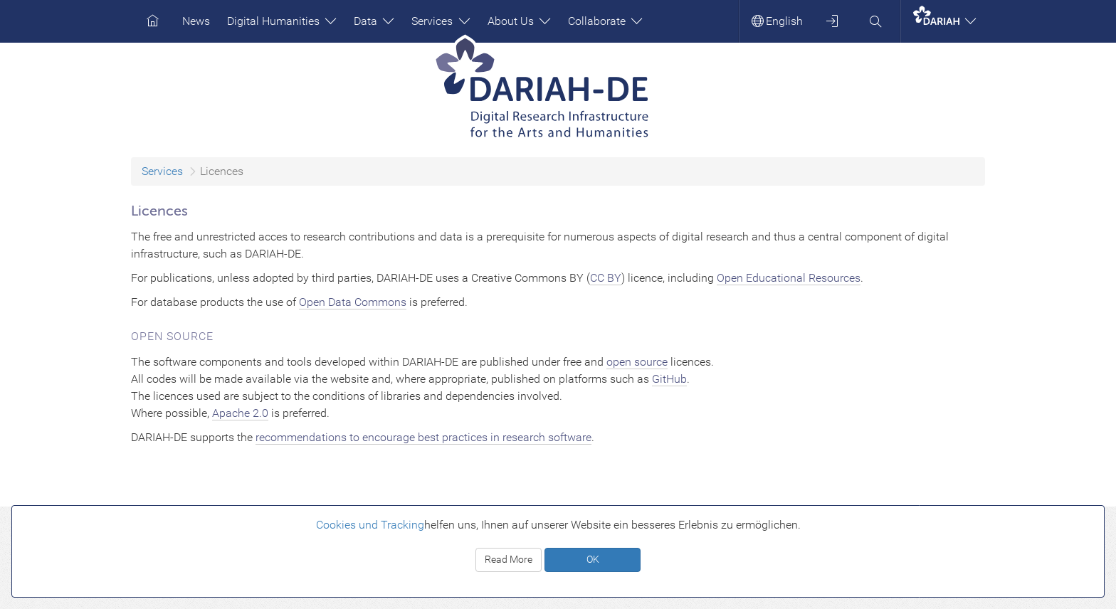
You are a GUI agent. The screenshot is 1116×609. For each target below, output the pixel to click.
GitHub (669, 379)
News (196, 21)
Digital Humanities (282, 21)
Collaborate (605, 21)
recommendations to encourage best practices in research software (423, 437)
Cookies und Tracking (370, 524)
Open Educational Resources (788, 278)
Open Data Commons (352, 302)
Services (440, 21)
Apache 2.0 (240, 413)
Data (374, 21)
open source (637, 362)
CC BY (605, 278)
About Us (519, 21)
